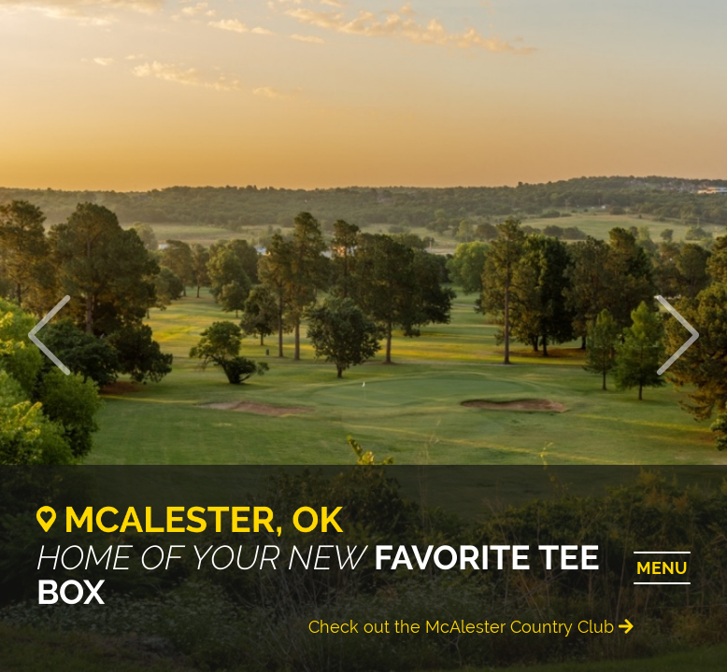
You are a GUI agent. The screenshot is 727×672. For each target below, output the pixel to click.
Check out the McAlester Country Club (471, 627)
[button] (678, 336)
